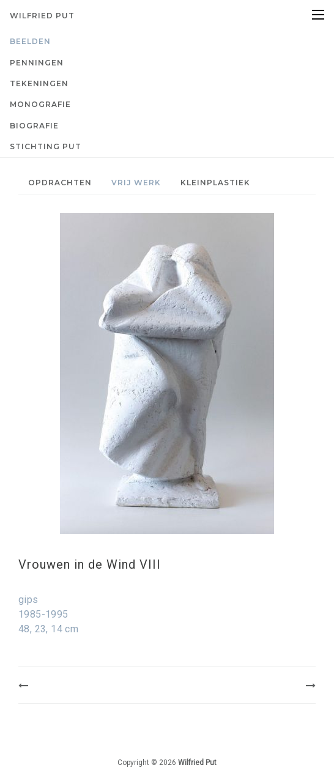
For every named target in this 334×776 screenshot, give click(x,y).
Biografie (34, 125)
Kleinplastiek (215, 182)
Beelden (30, 41)
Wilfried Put (42, 15)
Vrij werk (136, 182)
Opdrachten (60, 182)
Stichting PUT (45, 146)
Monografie (40, 104)
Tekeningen (39, 83)
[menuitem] (167, 41)
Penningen (37, 62)
